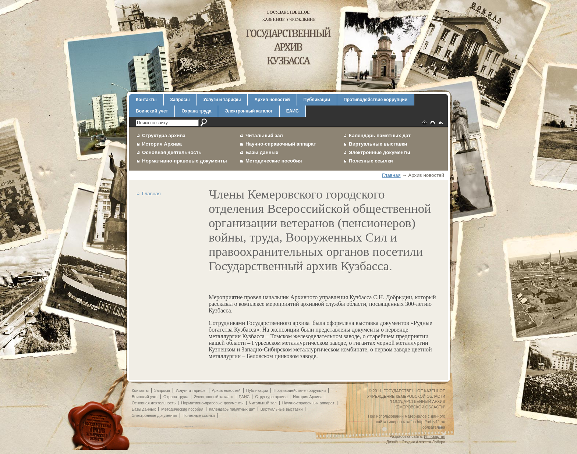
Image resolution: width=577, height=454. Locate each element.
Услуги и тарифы (222, 99)
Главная (391, 175)
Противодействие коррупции (375, 99)
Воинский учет (152, 111)
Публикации (317, 99)
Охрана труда (196, 111)
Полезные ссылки (371, 161)
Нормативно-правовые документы (184, 161)
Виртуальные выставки (378, 144)
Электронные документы (379, 152)
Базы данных (262, 152)
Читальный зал (264, 135)
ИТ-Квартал (434, 436)
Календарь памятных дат (380, 135)
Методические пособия (273, 161)
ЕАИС (292, 111)
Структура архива (163, 135)
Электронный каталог (248, 111)
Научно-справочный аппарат (280, 144)
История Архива (162, 144)
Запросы (180, 99)
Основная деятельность (172, 152)
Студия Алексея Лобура (423, 442)
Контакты (146, 99)
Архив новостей (272, 99)
